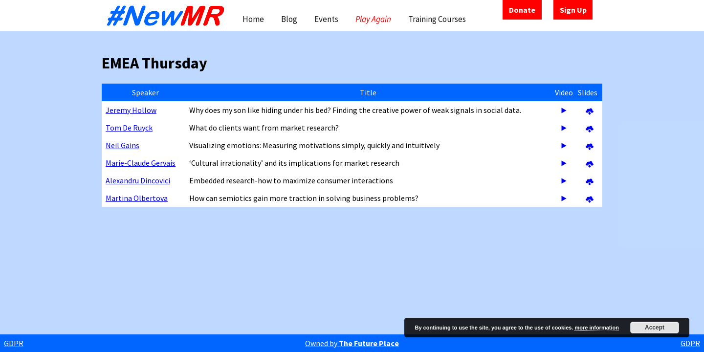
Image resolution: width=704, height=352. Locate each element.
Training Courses (437, 19)
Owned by (352, 343)
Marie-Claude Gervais (141, 163)
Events (326, 19)
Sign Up (573, 10)
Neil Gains (122, 145)
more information (596, 327)
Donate (522, 10)
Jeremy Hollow (131, 110)
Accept (654, 327)
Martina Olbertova (137, 198)
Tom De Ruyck (129, 127)
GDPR (13, 343)
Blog (289, 19)
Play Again (373, 19)
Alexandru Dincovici (138, 180)
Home (253, 19)
